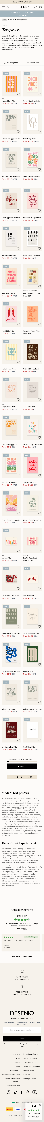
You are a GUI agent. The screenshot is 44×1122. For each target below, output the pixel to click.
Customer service (30, 1058)
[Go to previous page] (9, 777)
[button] (33, 1111)
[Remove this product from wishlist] (18, 93)
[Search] (8, 7)
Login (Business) (14, 1085)
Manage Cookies (30, 1079)
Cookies (26, 1075)
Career (18, 1066)
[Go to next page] (35, 777)
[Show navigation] (3, 7)
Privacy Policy (19, 1044)
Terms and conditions (31, 1066)
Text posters (22, 20)
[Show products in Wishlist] (35, 7)
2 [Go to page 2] (17, 777)
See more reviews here (22, 956)
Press (18, 1058)
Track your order (29, 1062)
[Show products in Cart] (40, 7)
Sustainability (15, 1070)
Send (22, 1039)
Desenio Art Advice (30, 1054)
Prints (12, 20)
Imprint (18, 1062)
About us (17, 1054)
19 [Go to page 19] (31, 777)
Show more (22, 766)
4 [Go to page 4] (25, 777)
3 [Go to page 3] (21, 777)
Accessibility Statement (11, 1075)
